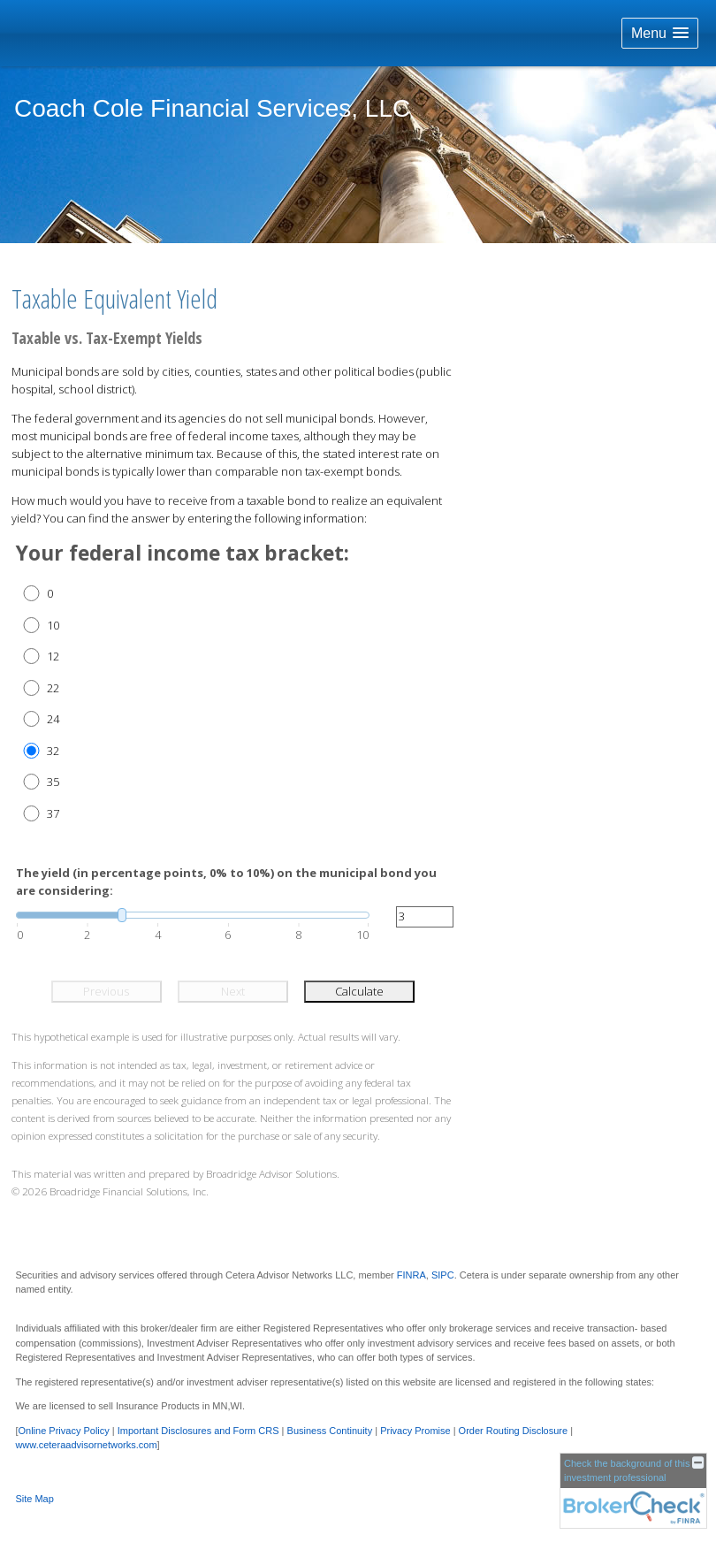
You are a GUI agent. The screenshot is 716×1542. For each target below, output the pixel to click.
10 (53, 625)
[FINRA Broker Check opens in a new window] (633, 1491)
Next (233, 991)
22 (53, 688)
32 (53, 751)
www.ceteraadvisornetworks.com (85, 1444)
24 (53, 719)
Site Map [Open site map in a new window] (34, 1498)
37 (53, 813)
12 (53, 656)
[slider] (192, 915)
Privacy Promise (415, 1430)
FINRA (411, 1275)
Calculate (359, 991)
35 (53, 782)
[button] (659, 33)
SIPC (442, 1275)
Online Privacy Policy (63, 1430)
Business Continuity (330, 1430)
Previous (106, 991)
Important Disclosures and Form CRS (198, 1430)
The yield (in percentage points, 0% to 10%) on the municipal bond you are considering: (226, 881)
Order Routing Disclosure (513, 1430)
